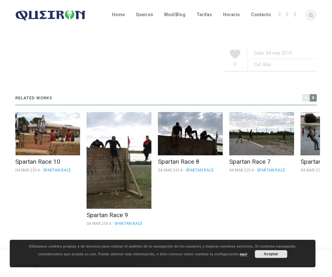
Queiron (144, 14)
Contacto (261, 14)
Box (267, 64)
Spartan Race (57, 170)
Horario (231, 14)
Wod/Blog (174, 14)
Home (118, 14)
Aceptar (271, 254)
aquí (243, 254)
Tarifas (204, 14)
